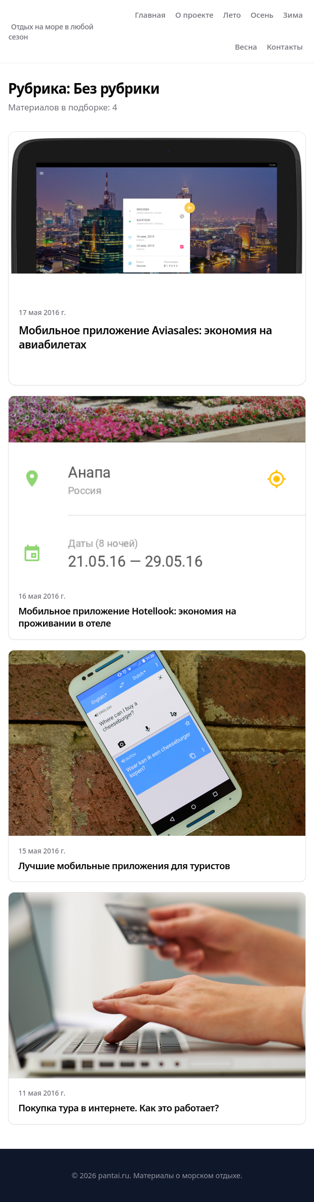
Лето (232, 15)
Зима (293, 15)
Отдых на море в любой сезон (51, 32)
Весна (246, 47)
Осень (262, 15)
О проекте (194, 15)
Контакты (285, 47)
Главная (150, 15)
